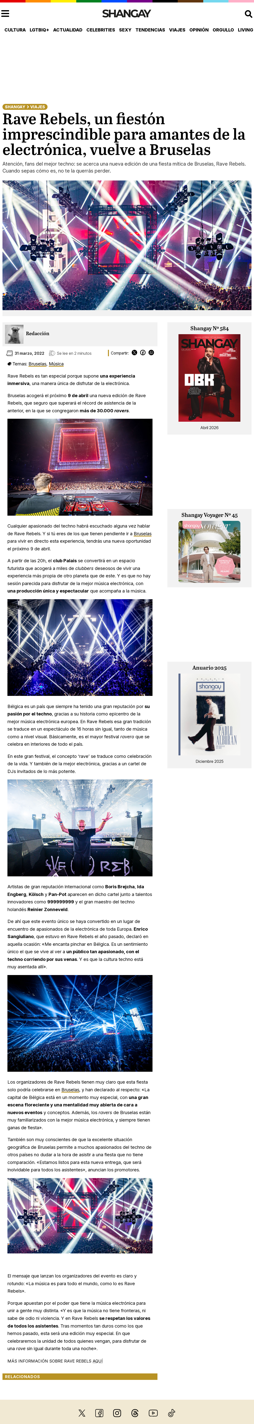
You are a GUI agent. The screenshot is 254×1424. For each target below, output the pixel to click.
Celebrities (100, 29)
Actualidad (67, 29)
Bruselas (37, 363)
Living (245, 29)
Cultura (15, 29)
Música (56, 363)
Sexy (125, 29)
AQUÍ (98, 1361)
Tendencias (150, 29)
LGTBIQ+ (39, 29)
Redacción (37, 333)
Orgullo (223, 29)
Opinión (199, 29)
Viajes (177, 29)
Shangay (15, 106)
